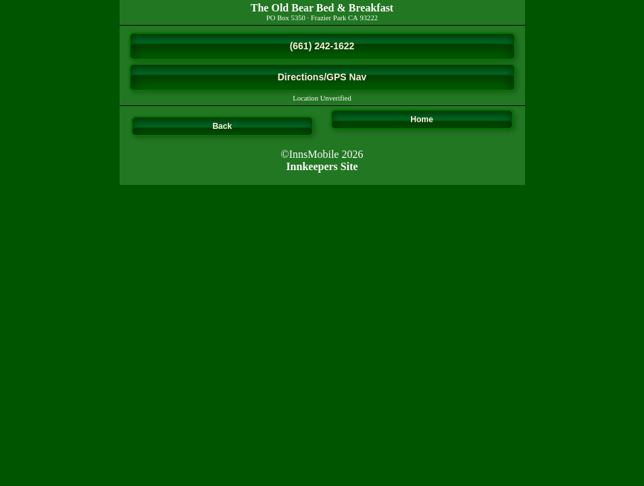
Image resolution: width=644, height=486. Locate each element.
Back (222, 126)
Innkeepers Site (321, 166)
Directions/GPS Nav (322, 77)
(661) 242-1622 (322, 45)
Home (422, 119)
